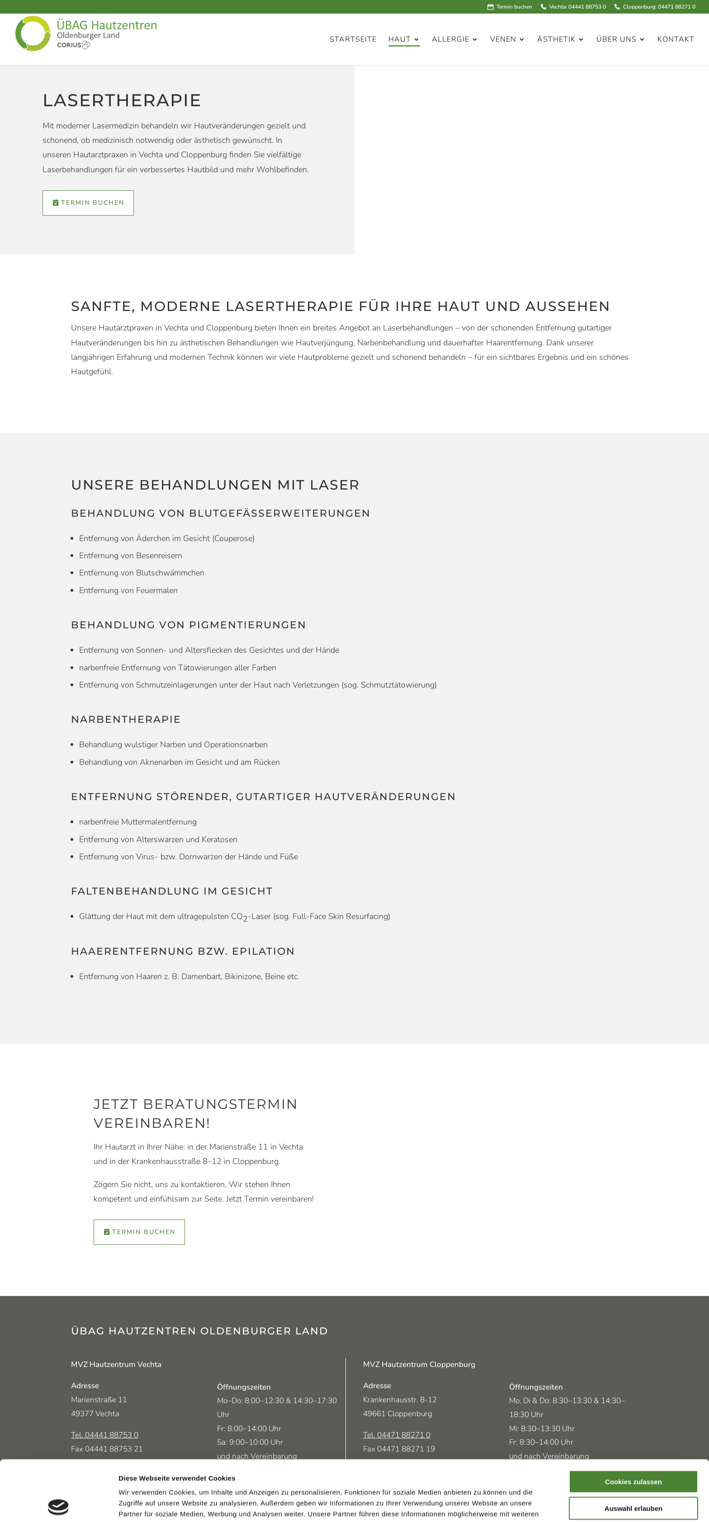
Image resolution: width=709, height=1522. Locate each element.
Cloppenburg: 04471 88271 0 (659, 7)
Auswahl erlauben (633, 1447)
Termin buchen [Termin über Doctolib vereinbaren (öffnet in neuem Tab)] (92, 202)
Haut (399, 40)
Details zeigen (481, 1504)
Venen (503, 40)
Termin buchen (514, 7)
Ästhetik (556, 40)
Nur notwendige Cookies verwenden (633, 1477)
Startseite (353, 40)
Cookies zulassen (633, 1421)
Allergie (450, 40)
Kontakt (676, 40)
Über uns (616, 40)
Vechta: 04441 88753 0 (577, 7)
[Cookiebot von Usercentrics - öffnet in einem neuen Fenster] (58, 1504)
